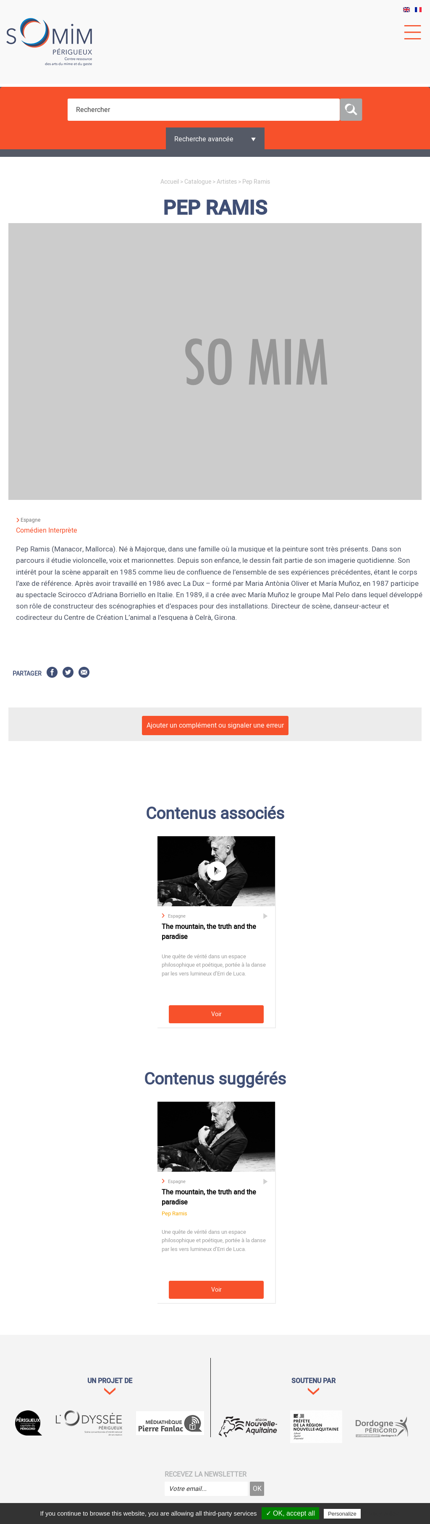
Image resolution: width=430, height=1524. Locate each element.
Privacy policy (380, 1513)
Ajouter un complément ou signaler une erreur (215, 725)
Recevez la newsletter (205, 1474)
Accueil (169, 181)
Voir (216, 1014)
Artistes (227, 181)
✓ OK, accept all (290, 1513)
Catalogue (197, 181)
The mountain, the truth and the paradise (209, 932)
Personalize (342, 1514)
